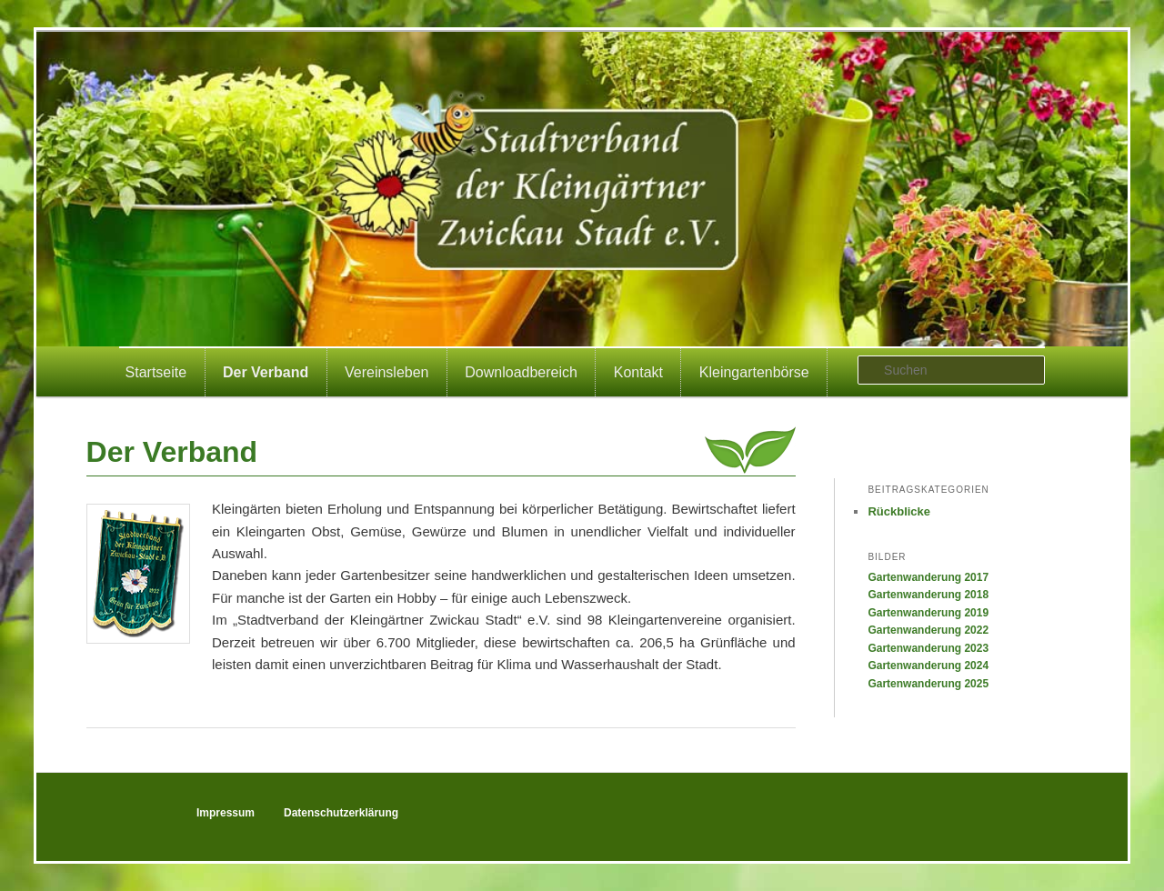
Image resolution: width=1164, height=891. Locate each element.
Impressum (225, 812)
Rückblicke (899, 511)
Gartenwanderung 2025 (928, 683)
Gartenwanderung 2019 (928, 612)
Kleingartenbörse (754, 372)
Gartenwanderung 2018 (928, 594)
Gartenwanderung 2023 (928, 648)
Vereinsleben (387, 372)
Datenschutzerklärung (341, 812)
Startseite (156, 372)
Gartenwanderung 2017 (928, 577)
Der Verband (265, 372)
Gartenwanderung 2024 (928, 665)
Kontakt (638, 372)
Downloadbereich (521, 372)
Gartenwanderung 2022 (928, 630)
